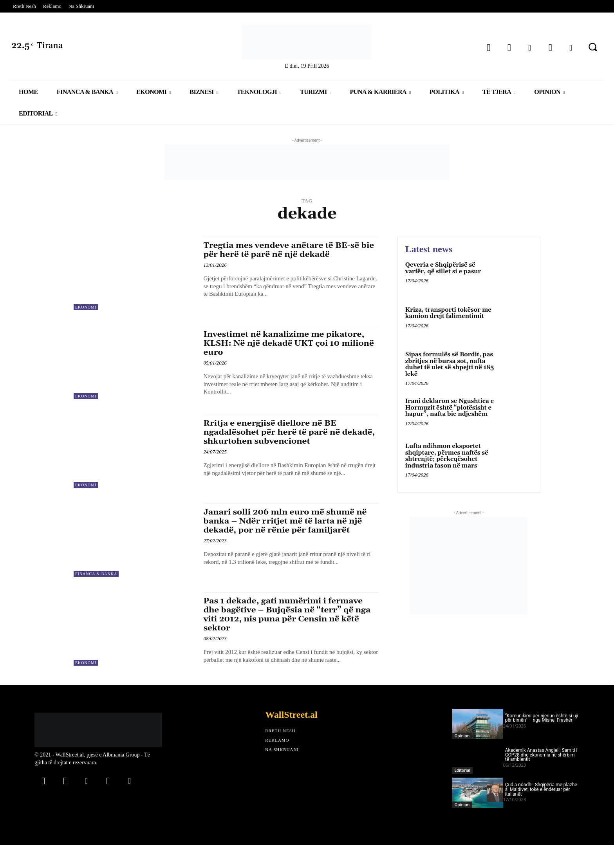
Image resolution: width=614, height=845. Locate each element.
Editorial (462, 770)
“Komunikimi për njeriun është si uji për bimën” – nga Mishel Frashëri (541, 718)
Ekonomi (85, 307)
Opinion (462, 735)
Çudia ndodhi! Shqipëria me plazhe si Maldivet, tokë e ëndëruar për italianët (541, 789)
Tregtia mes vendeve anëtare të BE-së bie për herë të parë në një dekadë (289, 250)
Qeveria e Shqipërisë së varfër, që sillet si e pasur (443, 268)
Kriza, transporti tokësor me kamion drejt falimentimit (448, 313)
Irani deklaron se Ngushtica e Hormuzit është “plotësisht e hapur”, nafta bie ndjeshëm (449, 407)
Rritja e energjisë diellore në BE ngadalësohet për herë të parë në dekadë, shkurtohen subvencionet (289, 432)
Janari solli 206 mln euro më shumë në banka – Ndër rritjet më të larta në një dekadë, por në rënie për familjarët (285, 521)
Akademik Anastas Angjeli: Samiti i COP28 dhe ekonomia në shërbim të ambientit (541, 755)
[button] (593, 47)
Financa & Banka (96, 574)
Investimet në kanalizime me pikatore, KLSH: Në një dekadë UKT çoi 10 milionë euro (289, 343)
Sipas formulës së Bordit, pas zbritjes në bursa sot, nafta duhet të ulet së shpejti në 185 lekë (449, 364)
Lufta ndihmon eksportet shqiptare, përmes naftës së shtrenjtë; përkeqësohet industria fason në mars (446, 455)
